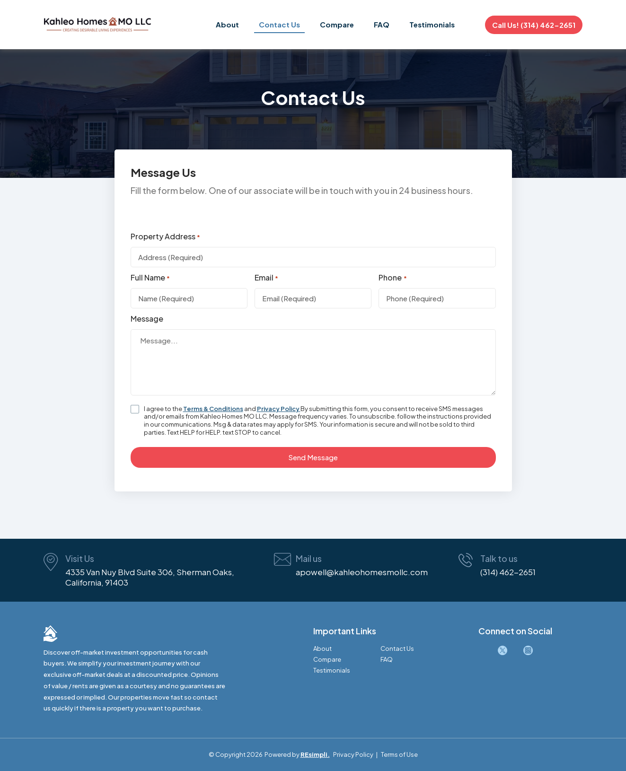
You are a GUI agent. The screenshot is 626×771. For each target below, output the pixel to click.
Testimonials (432, 24)
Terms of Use (399, 754)
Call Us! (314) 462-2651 (533, 24)
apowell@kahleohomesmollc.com (362, 572)
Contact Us (279, 24)
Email (266, 277)
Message (147, 319)
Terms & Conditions (213, 408)
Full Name (150, 277)
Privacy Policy (278, 408)
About (227, 24)
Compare (337, 24)
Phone (392, 277)
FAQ (381, 24)
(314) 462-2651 (508, 572)
